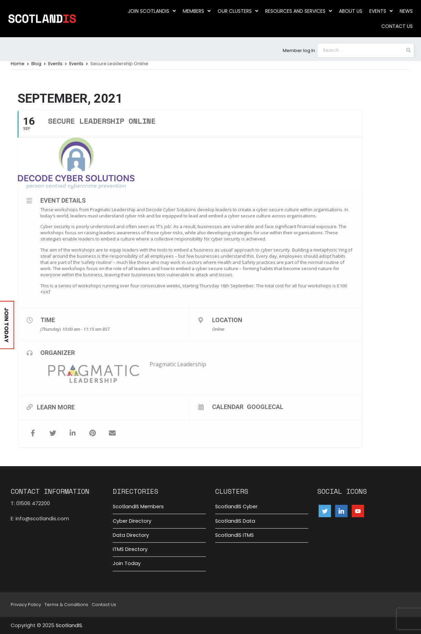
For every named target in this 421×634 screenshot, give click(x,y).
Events (381, 11)
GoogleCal (265, 406)
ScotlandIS (69, 625)
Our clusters (238, 11)
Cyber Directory (132, 521)
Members (197, 11)
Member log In (299, 50)
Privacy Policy (26, 604)
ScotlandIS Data (235, 521)
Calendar (227, 406)
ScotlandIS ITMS (234, 535)
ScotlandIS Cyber (236, 506)
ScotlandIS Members (138, 506)
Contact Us (397, 26)
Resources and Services (298, 11)
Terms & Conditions (66, 604)
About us (350, 11)
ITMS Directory (130, 549)
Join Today (127, 563)
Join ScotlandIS (152, 11)
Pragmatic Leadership (178, 364)
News (406, 11)
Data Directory (131, 535)
